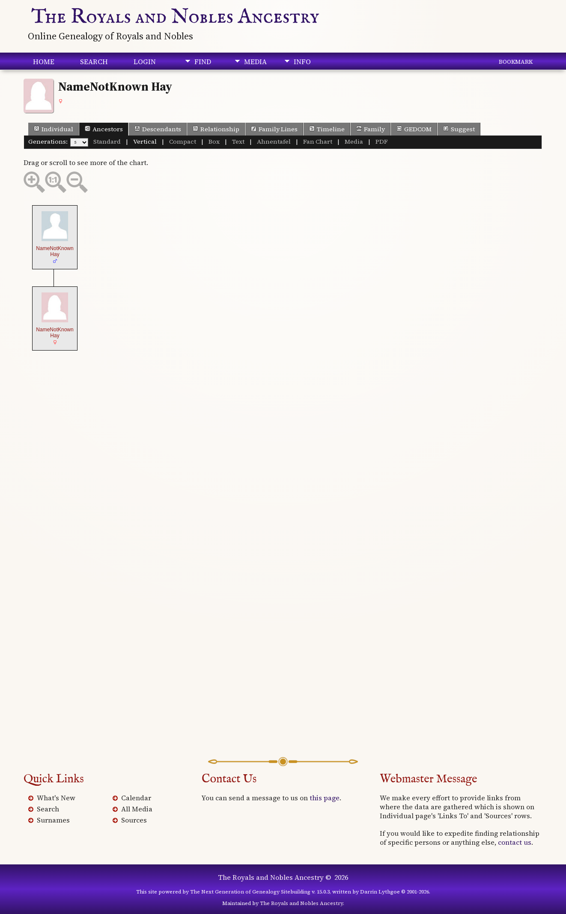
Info (302, 61)
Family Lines (274, 129)
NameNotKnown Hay (54, 251)
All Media (136, 809)
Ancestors (104, 129)
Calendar (136, 797)
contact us (514, 842)
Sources (134, 820)
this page (325, 797)
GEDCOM (414, 129)
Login (145, 61)
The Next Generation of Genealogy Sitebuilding (250, 891)
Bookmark (516, 61)
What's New (56, 797)
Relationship (216, 129)
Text (238, 141)
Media (255, 61)
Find (202, 61)
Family (370, 129)
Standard (107, 141)
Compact (182, 141)
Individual (53, 129)
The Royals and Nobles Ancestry (175, 17)
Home (43, 61)
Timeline (327, 129)
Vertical (145, 141)
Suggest (459, 129)
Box (214, 141)
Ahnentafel (274, 141)
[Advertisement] (283, 689)
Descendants (157, 129)
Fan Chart (317, 141)
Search (94, 61)
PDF (381, 141)
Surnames (53, 820)
